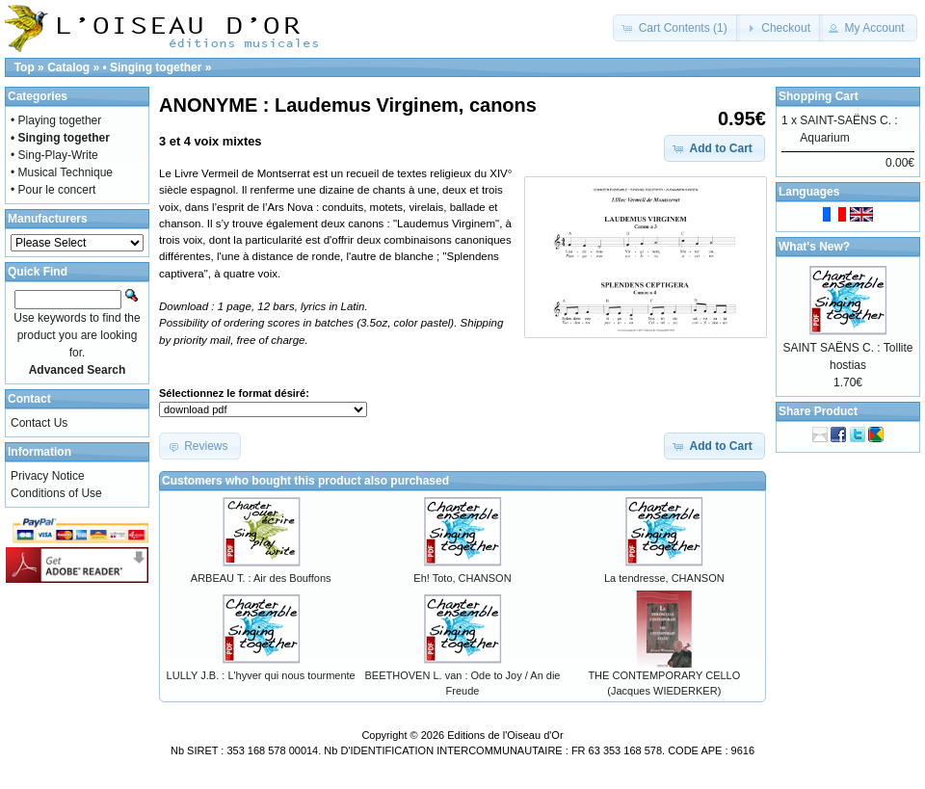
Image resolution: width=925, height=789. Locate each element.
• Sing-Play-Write (54, 155)
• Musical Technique (62, 172)
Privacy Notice (48, 476)
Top (24, 67)
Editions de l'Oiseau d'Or (505, 735)
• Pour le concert (53, 190)
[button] (676, 27)
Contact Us (39, 423)
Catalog (68, 67)
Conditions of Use (56, 493)
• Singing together (151, 67)
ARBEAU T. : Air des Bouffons (261, 578)
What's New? (814, 246)
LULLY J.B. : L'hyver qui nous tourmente (261, 675)
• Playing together (56, 120)
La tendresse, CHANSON (664, 578)
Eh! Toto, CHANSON (462, 578)
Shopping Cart (819, 96)
